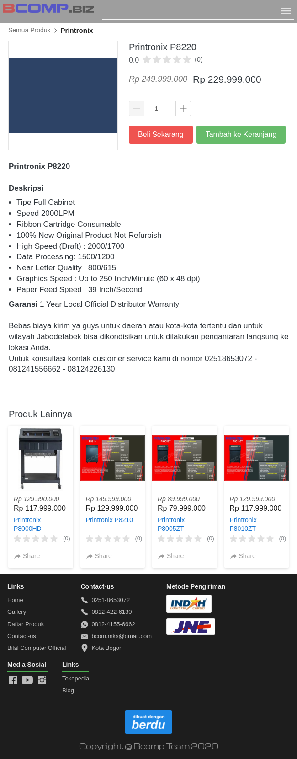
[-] (12, 680)
